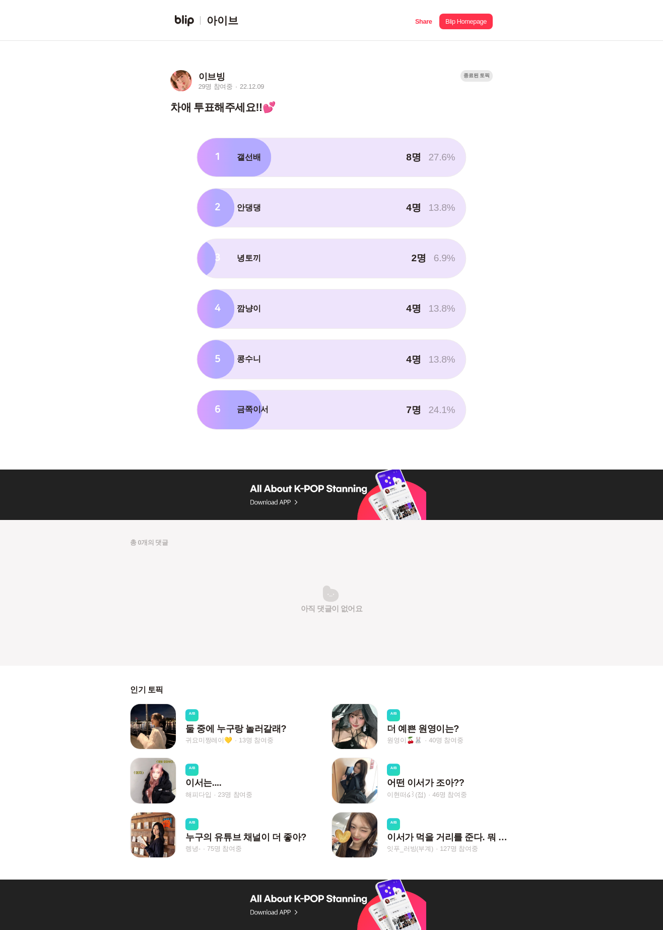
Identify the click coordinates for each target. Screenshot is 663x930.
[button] (423, 20)
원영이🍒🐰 (404, 740)
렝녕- (193, 848)
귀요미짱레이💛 (208, 740)
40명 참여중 (446, 740)
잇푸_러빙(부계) (410, 848)
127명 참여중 (459, 848)
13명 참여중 (256, 740)
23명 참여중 (235, 794)
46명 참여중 (449, 794)
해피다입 (198, 794)
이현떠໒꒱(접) (406, 794)
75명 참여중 (224, 848)
